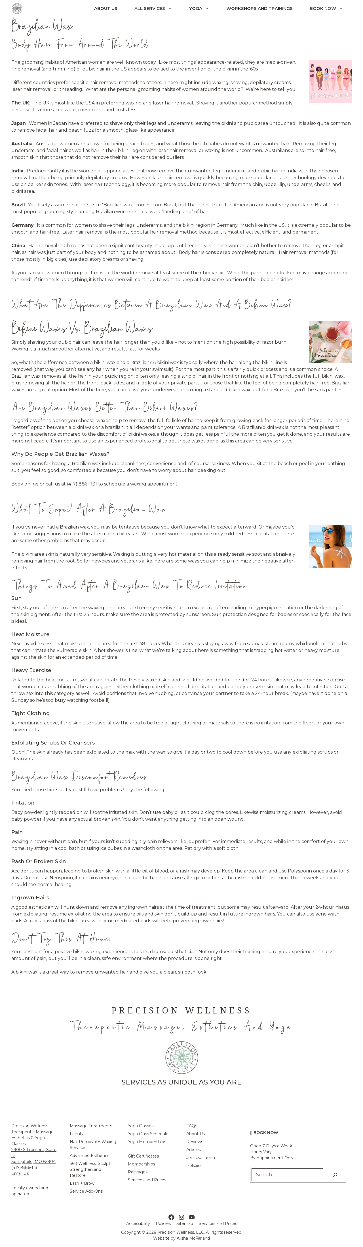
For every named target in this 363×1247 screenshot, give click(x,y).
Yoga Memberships (147, 1141)
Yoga (203, 8)
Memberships (141, 1164)
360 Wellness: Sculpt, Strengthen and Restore (90, 1169)
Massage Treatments (91, 1125)
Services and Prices (147, 1179)
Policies (193, 1165)
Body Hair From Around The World (79, 44)
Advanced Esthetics (89, 1155)
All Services (157, 8)
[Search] (335, 1174)
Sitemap (184, 1223)
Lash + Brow (82, 1183)
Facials (76, 1133)
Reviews (194, 1141)
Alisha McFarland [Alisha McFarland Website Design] (193, 1238)
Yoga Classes (140, 1125)
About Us (105, 8)
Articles (193, 1149)
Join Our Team (200, 1157)
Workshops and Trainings (259, 8)
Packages (137, 1172)
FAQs (191, 1125)
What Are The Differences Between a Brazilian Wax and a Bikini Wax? (151, 304)
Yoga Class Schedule (148, 1133)
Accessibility (138, 1223)
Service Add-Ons (86, 1191)
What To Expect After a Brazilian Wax (88, 508)
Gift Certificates (143, 1156)
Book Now (331, 8)
